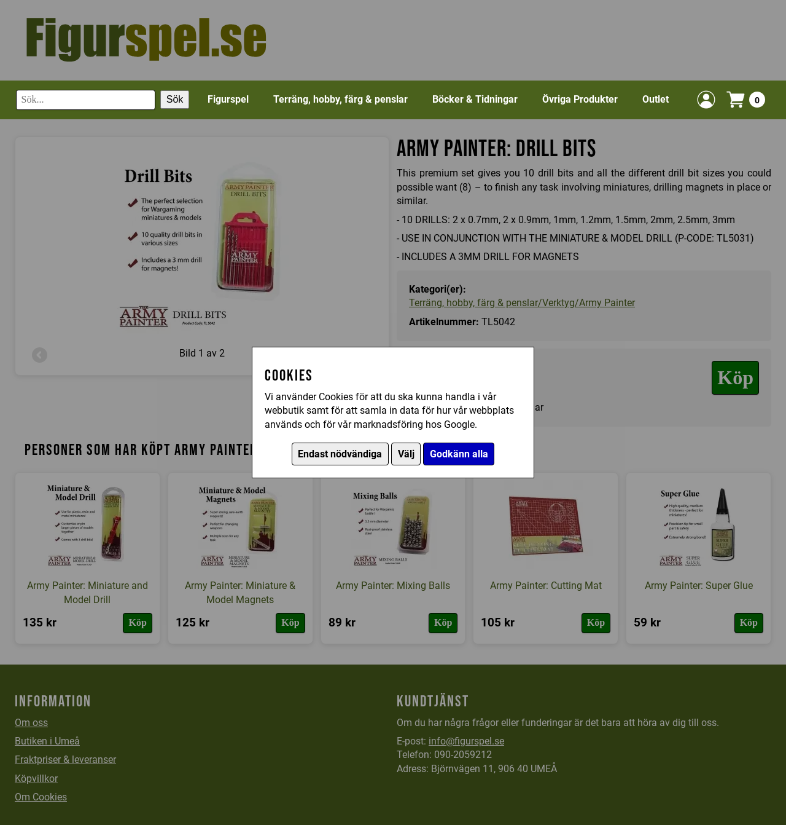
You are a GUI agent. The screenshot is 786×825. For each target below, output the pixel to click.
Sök (175, 99)
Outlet (655, 99)
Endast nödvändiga (340, 454)
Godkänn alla (459, 454)
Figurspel (228, 99)
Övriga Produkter (580, 99)
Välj (406, 454)
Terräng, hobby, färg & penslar (340, 99)
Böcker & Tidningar (475, 99)
